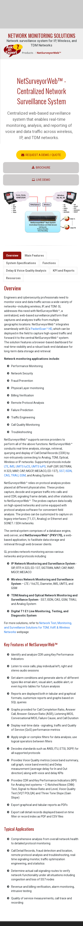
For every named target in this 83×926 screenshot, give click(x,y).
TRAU (14, 475)
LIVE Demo (41, 179)
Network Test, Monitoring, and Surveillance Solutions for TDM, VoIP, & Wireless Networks (38, 627)
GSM (23, 475)
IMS (12, 466)
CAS (7, 475)
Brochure (41, 167)
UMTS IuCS (23, 466)
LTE (6, 466)
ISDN (69, 471)
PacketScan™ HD (41, 328)
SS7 (61, 471)
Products (27, 53)
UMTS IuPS (38, 466)
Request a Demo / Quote (41, 155)
